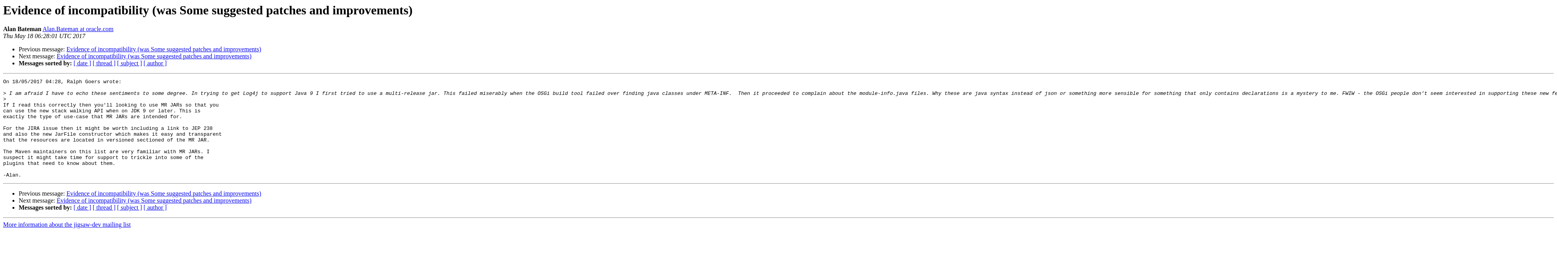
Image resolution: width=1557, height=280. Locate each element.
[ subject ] (129, 63)
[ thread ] (104, 63)
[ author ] (155, 63)
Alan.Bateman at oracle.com (77, 29)
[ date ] (82, 63)
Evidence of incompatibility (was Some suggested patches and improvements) (164, 49)
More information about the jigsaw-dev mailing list (67, 244)
